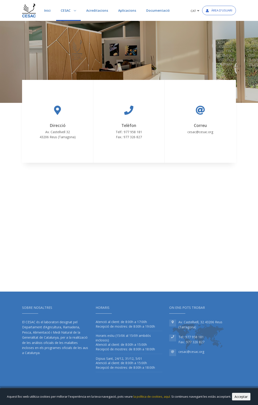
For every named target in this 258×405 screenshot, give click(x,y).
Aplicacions (127, 10)
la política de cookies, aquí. (152, 396)
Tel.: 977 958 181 (191, 337)
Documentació (158, 10)
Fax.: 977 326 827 (191, 342)
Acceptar (241, 396)
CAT (195, 11)
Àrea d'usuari (219, 10)
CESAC (71, 10)
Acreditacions (97, 10)
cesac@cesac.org (200, 132)
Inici (47, 10)
